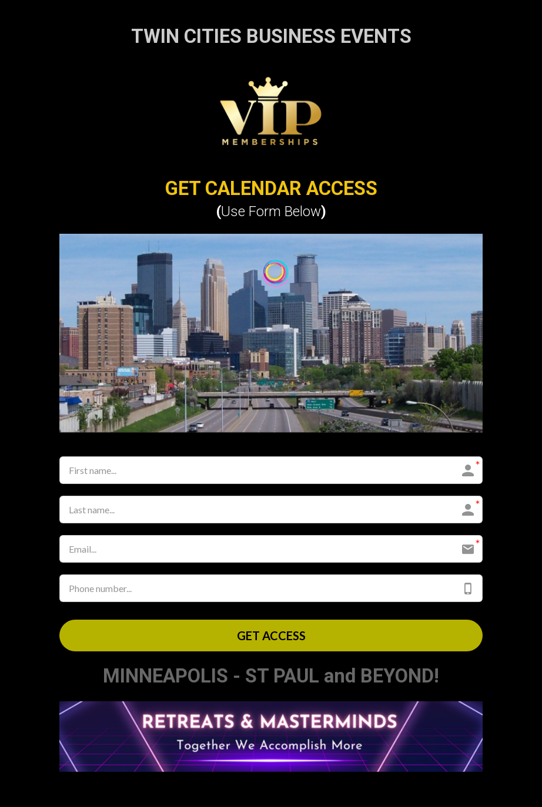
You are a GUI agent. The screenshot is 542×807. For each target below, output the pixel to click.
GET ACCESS (271, 635)
